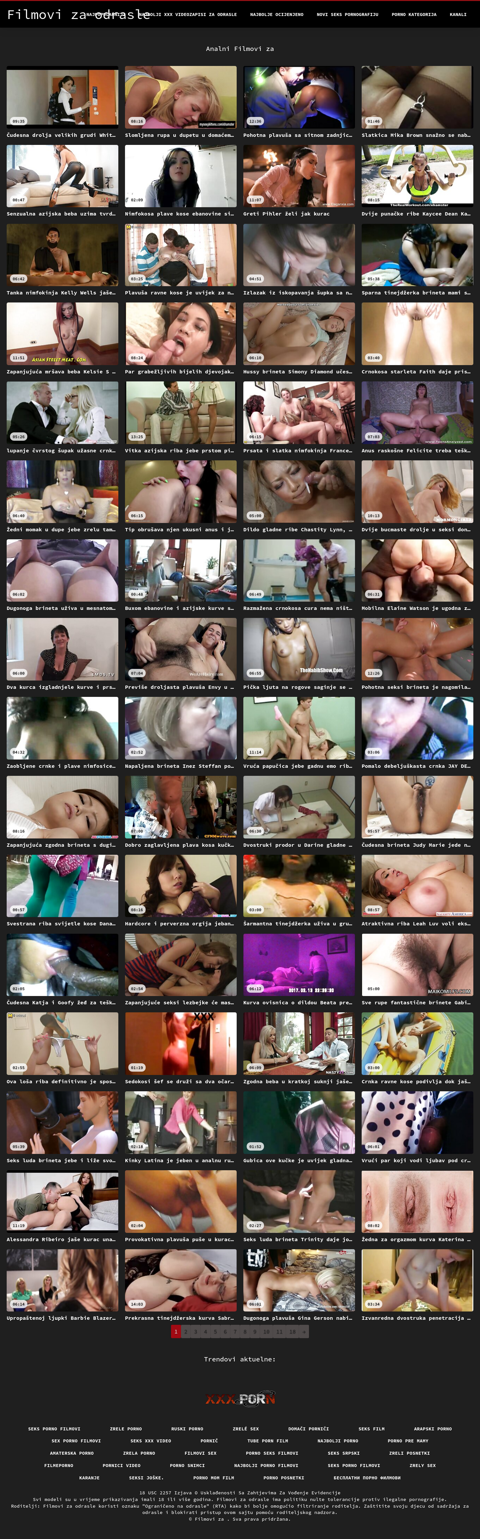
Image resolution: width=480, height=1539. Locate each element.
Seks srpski (344, 1453)
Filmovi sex (201, 1453)
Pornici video (122, 1465)
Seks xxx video (150, 1441)
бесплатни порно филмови (367, 1478)
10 (266, 1331)
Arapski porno (433, 1429)
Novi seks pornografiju (347, 14)
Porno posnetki (284, 1478)
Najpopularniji (106, 14)
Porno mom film (213, 1478)
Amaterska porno (72, 1453)
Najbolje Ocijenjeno (277, 14)
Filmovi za (211, 1519)
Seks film (371, 1429)
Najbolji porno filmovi (266, 1465)
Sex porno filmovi (76, 1441)
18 (292, 1331)
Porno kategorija (414, 14)
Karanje (89, 1478)
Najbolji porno (338, 1441)
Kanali (458, 14)
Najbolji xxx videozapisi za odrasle (188, 14)
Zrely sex (423, 1465)
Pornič (209, 1441)
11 (279, 1331)
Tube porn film (267, 1441)
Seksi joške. (146, 1478)
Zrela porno (139, 1453)
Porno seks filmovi (272, 1453)
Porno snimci (187, 1465)
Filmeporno (59, 1465)
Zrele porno (126, 1429)
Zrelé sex (246, 1429)
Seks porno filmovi (54, 1429)
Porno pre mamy (408, 1441)
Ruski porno (187, 1429)
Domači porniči (308, 1429)
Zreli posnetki (409, 1453)
